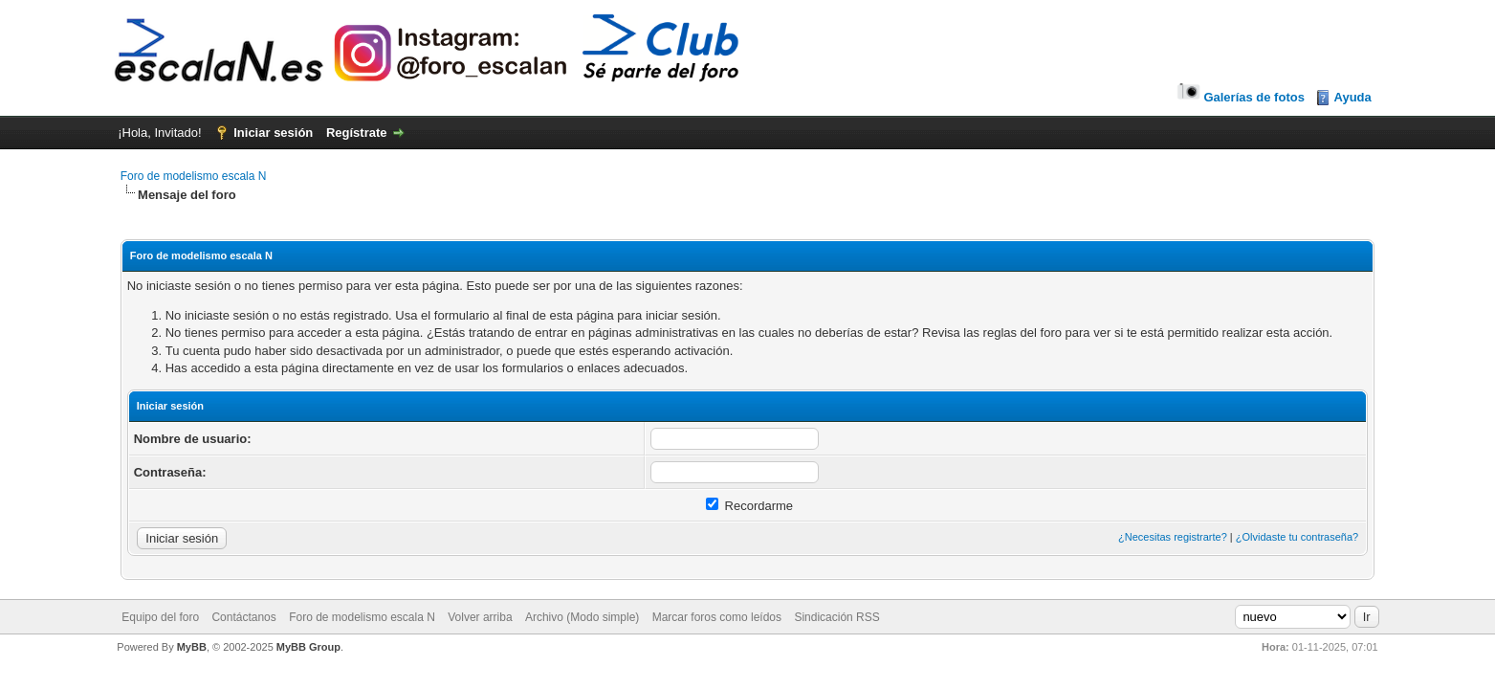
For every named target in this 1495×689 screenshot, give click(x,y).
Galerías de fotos (1239, 97)
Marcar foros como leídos (716, 617)
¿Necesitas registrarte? (1172, 537)
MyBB (192, 647)
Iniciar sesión (273, 132)
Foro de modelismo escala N (194, 176)
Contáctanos (243, 617)
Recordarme (749, 506)
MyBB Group (308, 647)
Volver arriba (480, 617)
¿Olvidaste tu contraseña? (1297, 537)
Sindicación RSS (836, 617)
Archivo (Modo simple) (582, 617)
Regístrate (356, 132)
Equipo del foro (160, 617)
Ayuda (1353, 97)
